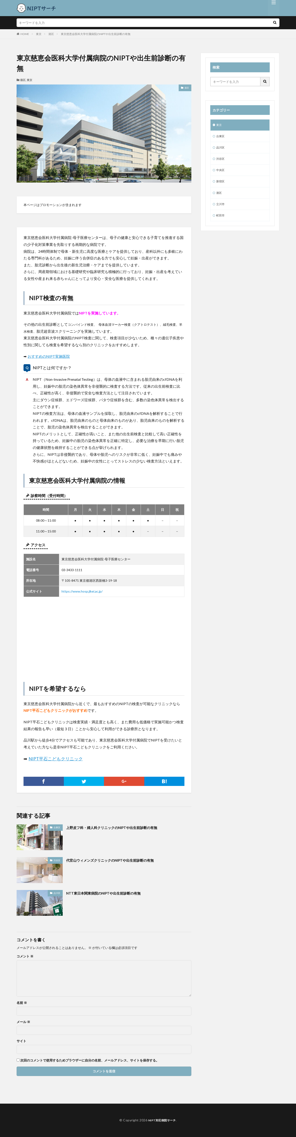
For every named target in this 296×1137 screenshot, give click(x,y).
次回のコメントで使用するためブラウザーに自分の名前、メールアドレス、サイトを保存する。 (89, 1060)
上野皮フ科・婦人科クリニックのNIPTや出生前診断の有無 (120, 827)
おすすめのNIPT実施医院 (49, 356)
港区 (51, 34)
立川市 (221, 209)
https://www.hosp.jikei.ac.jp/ (82, 591)
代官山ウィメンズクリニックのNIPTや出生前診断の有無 (118, 860)
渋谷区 (56, 860)
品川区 (56, 893)
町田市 (221, 221)
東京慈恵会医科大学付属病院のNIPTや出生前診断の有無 (95, 34)
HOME (25, 34)
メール (23, 1022)
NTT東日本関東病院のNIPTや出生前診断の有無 (110, 893)
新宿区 (221, 185)
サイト (21, 1041)
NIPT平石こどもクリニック (56, 758)
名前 (22, 1002)
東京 (38, 34)
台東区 (56, 827)
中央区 (221, 173)
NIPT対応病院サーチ (162, 1120)
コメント (25, 956)
